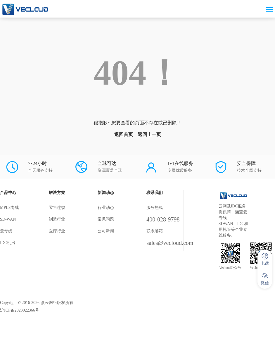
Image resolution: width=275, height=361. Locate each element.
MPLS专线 (9, 207)
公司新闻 (106, 231)
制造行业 (57, 219)
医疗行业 (57, 231)
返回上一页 (149, 134)
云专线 (6, 231)
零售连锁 (57, 207)
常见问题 (106, 219)
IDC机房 (7, 242)
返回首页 (123, 134)
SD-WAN (8, 219)
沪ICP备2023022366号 (19, 310)
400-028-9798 (162, 219)
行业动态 (106, 207)
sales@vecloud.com (169, 243)
